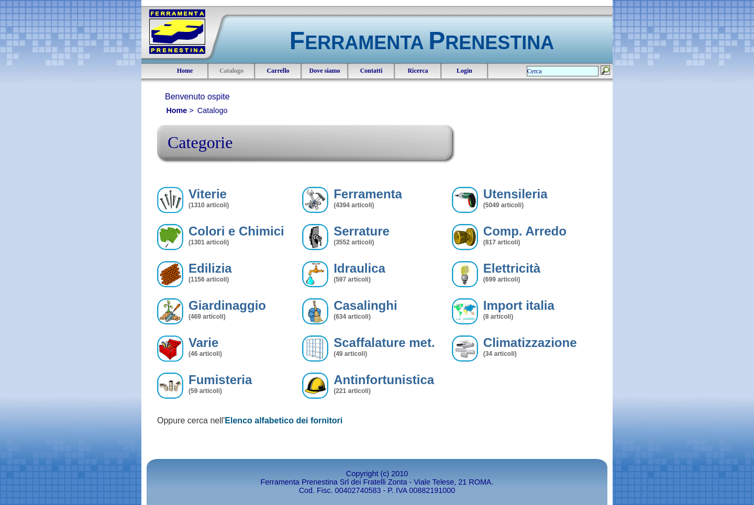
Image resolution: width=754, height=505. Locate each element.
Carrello (278, 70)
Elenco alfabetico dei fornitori (283, 420)
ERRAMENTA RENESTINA (422, 42)
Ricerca (417, 70)
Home (185, 70)
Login (464, 70)
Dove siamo (324, 70)
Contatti (371, 70)
